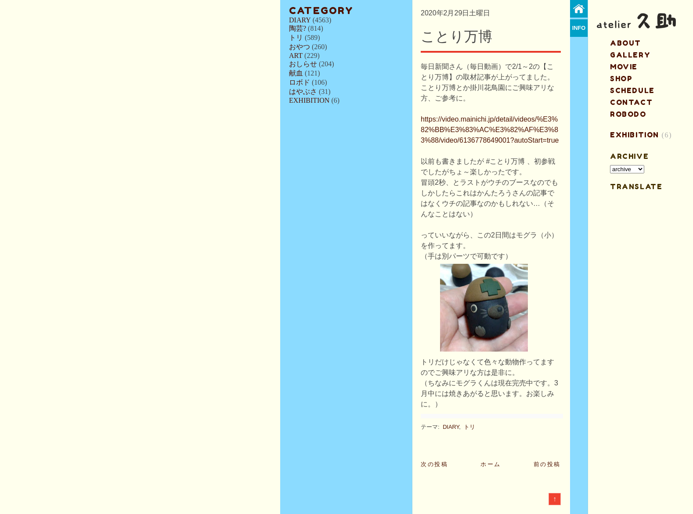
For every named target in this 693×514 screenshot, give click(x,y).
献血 (296, 73)
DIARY (300, 20)
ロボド (299, 82)
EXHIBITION (309, 100)
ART (296, 55)
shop (621, 78)
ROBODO (628, 114)
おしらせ (303, 64)
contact (631, 102)
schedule (632, 90)
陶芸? (297, 28)
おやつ (299, 46)
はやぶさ (303, 91)
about (625, 43)
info (579, 28)
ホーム (490, 464)
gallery (630, 54)
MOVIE (624, 66)
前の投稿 (547, 464)
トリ (296, 37)
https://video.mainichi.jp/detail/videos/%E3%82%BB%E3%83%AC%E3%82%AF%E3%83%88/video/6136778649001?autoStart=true (490, 129)
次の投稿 (434, 464)
